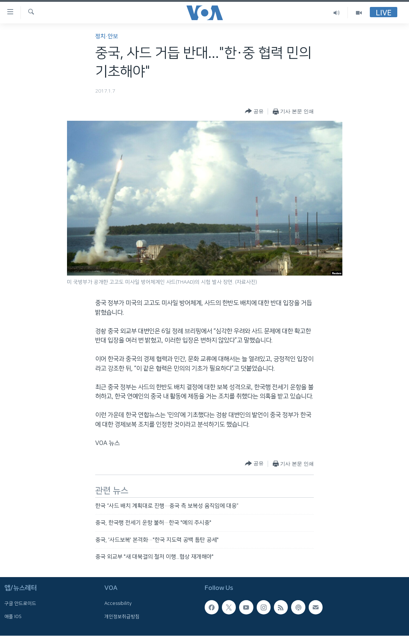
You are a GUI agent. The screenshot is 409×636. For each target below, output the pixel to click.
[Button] (254, 111)
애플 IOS (13, 616)
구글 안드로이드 (20, 603)
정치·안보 (106, 36)
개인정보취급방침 (122, 616)
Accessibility (118, 603)
